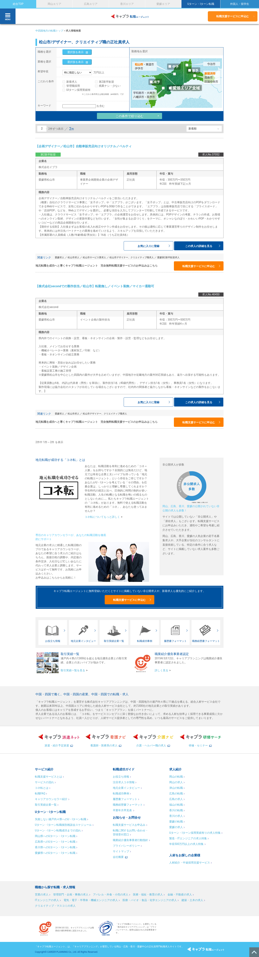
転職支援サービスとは (48, 776)
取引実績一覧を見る (73, 670)
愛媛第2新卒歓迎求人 (168, 257)
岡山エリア (54, 3)
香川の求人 (176, 815)
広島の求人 (176, 799)
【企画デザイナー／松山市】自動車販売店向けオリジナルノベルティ (83, 146)
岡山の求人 (176, 782)
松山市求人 (73, 257)
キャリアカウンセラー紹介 (51, 799)
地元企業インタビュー (126, 787)
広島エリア (91, 3)
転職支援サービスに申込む (232, 16)
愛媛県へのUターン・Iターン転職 (55, 852)
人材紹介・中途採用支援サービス (189, 862)
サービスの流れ (44, 782)
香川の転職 (176, 810)
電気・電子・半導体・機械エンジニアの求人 (91, 900)
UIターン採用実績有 (78, 89)
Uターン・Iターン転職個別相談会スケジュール (63, 824)
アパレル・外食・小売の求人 (110, 894)
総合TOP (18, 3)
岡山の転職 (176, 776)
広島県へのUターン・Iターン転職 (55, 841)
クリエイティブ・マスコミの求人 (55, 905)
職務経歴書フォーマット (128, 804)
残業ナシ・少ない (110, 85)
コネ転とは (41, 787)
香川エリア (127, 3)
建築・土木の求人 (192, 900)
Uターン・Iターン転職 (200, 3)
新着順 (192, 128)
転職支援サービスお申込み (129, 824)
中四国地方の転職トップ (49, 30)
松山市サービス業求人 (94, 257)
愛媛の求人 (176, 827)
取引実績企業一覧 (46, 804)
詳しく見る (161, 670)
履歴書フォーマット (125, 799)
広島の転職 (176, 793)
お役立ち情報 (121, 776)
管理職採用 (73, 85)
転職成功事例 (121, 793)
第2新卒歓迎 (106, 81)
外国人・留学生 (239, 3)
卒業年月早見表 (122, 810)
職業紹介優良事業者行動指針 (130, 840)
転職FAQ (40, 793)
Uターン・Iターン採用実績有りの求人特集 (195, 832)
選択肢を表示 (75, 52)
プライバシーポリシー (126, 845)
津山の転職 (176, 787)
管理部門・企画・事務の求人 (70, 894)
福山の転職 (176, 804)
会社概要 (118, 856)
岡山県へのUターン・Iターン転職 (55, 836)
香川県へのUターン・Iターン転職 (55, 847)
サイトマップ (121, 851)
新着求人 (71, 81)
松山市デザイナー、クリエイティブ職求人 (132, 257)
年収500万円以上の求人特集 (186, 844)
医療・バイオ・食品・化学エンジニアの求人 (150, 900)
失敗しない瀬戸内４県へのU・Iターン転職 (60, 819)
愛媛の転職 (176, 821)
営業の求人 (41, 894)
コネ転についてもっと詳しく (102, 516)
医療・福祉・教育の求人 (148, 894)
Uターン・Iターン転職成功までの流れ (58, 830)
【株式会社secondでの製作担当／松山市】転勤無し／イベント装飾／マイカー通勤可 (94, 286)
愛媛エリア (163, 3)
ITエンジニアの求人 (47, 900)
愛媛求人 (59, 257)
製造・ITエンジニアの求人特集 (188, 838)
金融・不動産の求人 (179, 894)
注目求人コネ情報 (124, 782)
